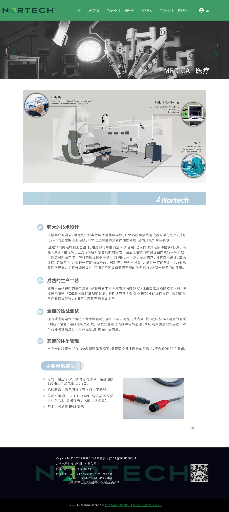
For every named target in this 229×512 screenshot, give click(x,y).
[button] (13, 55)
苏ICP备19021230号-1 (118, 505)
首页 (78, 10)
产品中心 (112, 10)
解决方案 (130, 10)
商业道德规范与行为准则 (147, 505)
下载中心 (165, 10)
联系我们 (183, 10)
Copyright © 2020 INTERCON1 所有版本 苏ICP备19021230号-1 (96, 458)
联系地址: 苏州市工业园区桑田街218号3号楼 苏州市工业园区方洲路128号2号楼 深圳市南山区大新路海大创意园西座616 (87, 478)
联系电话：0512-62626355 (74, 469)
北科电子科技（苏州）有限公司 (76, 464)
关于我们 (94, 10)
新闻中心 (147, 10)
